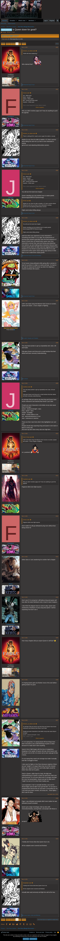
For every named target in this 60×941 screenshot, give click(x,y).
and (32, 255)
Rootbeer (11, 287)
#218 (57, 798)
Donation (12, 20)
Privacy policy (48, 932)
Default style (5, 932)
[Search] (57, 20)
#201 (57, 47)
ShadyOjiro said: (27, 883)
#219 (57, 838)
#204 (57, 170)
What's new (21, 20)
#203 (57, 130)
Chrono (10, 503)
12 (19, 43)
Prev (3, 43)
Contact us (32, 932)
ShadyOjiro (10, 866)
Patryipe (4, 32)
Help (55, 932)
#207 (57, 300)
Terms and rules (40, 932)
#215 (57, 637)
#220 (57, 879)
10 (14, 43)
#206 (57, 260)
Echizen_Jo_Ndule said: (29, 51)
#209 (57, 383)
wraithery (11, 370)
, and (31, 338)
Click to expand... (40, 107)
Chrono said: (26, 93)
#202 (57, 89)
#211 (57, 475)
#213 (57, 556)
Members (31, 20)
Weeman (10, 707)
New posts (3, 23)
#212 (57, 516)
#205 (57, 217)
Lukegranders (10, 624)
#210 (57, 433)
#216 (57, 679)
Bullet (11, 584)
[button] (16, 20)
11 (17, 43)
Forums (4, 20)
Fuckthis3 (11, 116)
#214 (57, 597)
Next (23, 43)
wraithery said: (26, 387)
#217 (57, 720)
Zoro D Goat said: (27, 437)
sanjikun (10, 825)
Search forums (11, 23)
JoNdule (10, 197)
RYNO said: (26, 200)
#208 (57, 342)
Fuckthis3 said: (27, 479)
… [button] (9, 43)
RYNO (11, 157)
